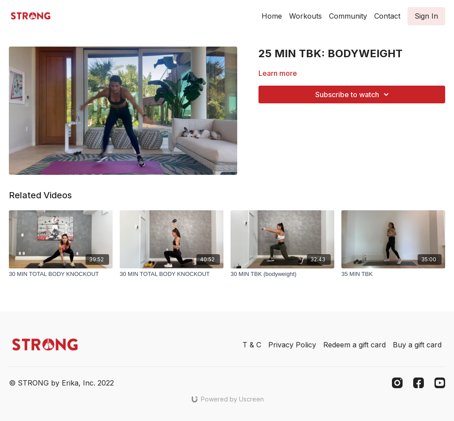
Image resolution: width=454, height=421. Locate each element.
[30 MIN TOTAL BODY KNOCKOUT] (61, 274)
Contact (387, 16)
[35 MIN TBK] (393, 274)
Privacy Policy (292, 344)
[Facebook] (418, 383)
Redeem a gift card (354, 344)
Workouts (305, 16)
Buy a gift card (417, 344)
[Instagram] (397, 383)
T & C (252, 344)
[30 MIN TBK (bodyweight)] (282, 274)
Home (272, 16)
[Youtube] (439, 383)
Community (348, 16)
